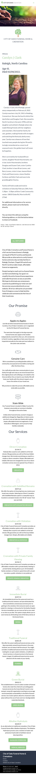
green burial (18, 705)
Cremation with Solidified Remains (18, 486)
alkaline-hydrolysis (18, 740)
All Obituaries (18, 241)
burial (18, 622)
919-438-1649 (10, 766)
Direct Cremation (18, 446)
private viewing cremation (18, 578)
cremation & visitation (18, 540)
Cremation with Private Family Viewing (18, 558)
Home (4, 758)
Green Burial (18, 679)
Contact (5, 760)
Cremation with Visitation (18, 521)
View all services (18, 747)
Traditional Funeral (18, 638)
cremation (18, 470)
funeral (18, 663)
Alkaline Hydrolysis (18, 721)
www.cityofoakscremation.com (10, 771)
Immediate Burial (18, 594)
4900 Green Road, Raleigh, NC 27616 (12, 770)
